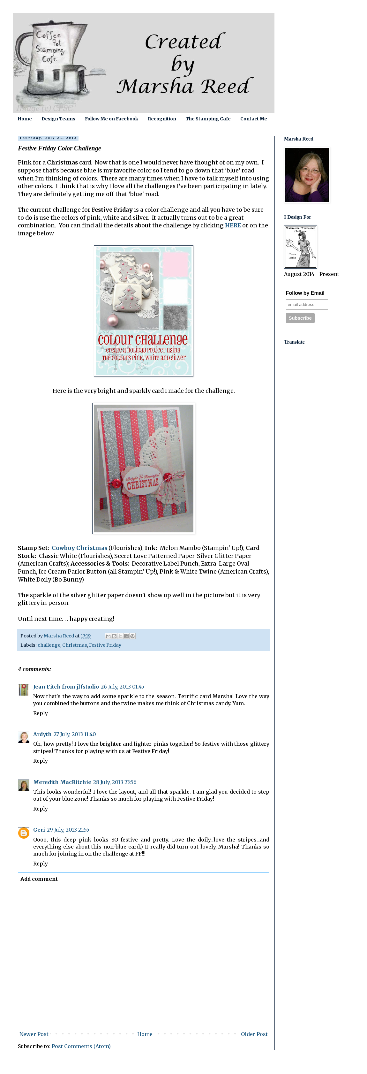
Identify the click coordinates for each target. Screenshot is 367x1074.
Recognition (162, 119)
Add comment (39, 879)
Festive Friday (105, 645)
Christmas (74, 645)
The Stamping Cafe (208, 119)
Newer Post (34, 1034)
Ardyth (42, 734)
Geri (39, 829)
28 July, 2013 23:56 (115, 782)
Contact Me (253, 119)
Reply (40, 713)
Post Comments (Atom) (81, 1046)
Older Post (254, 1034)
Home (25, 119)
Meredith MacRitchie (62, 782)
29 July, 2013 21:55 (68, 829)
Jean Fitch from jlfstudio (66, 686)
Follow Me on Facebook (111, 119)
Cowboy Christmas (79, 548)
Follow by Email (305, 293)
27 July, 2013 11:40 (75, 734)
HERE (233, 225)
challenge (49, 645)
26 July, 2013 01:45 (122, 686)
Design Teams (58, 119)
